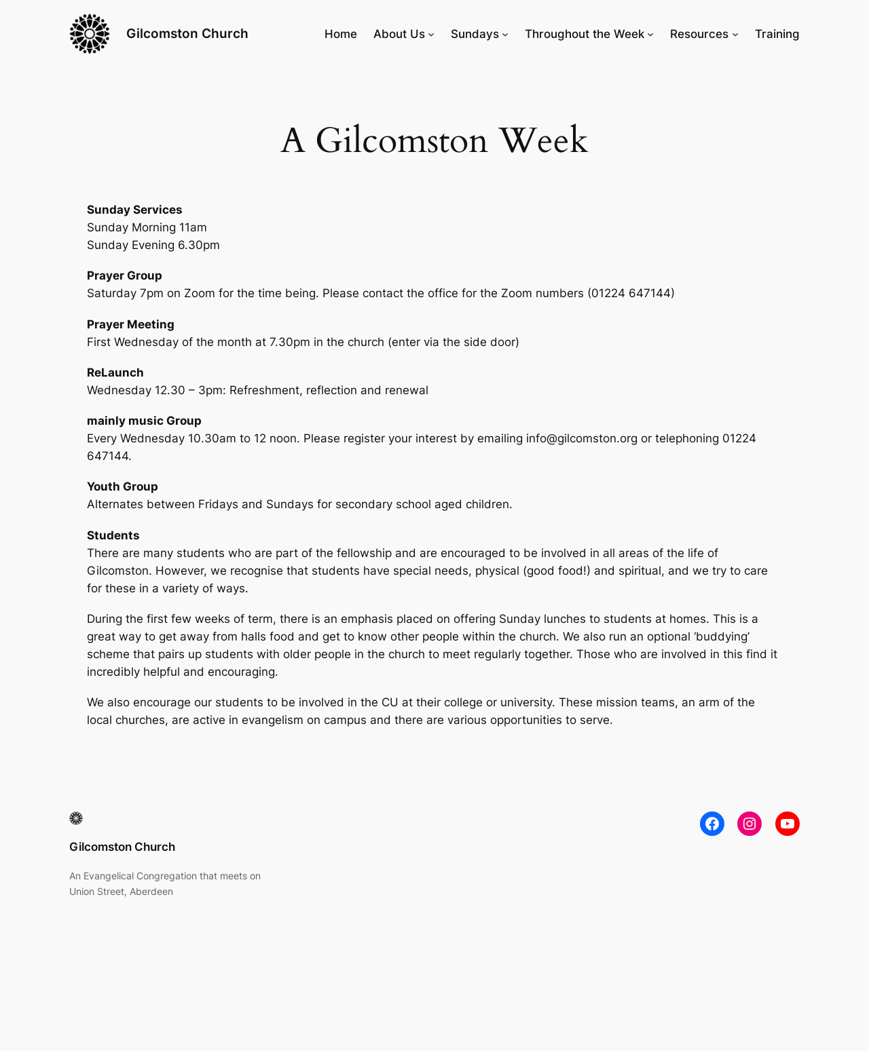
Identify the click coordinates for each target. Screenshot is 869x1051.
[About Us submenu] (431, 34)
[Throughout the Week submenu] (650, 34)
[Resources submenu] (735, 34)
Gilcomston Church (187, 33)
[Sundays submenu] (505, 34)
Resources (699, 34)
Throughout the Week (584, 34)
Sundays (475, 34)
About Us (399, 34)
